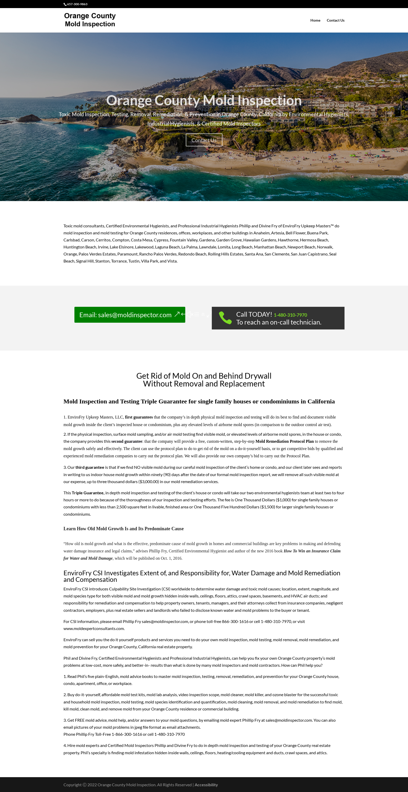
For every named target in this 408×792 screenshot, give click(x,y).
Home (315, 20)
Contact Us (336, 20)
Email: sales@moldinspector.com (125, 315)
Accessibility (206, 784)
